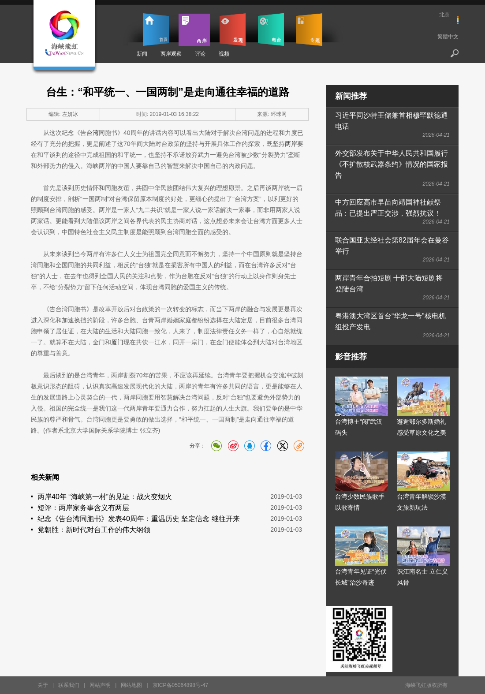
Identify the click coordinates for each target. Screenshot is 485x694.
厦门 (117, 342)
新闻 (142, 54)
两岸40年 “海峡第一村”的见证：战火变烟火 (104, 496)
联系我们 (68, 685)
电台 (271, 29)
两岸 (194, 29)
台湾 (92, 132)
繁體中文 (448, 37)
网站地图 (131, 685)
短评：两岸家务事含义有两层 (83, 507)
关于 (42, 685)
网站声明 (100, 685)
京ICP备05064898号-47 (181, 685)
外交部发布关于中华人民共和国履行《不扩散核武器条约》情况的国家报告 (391, 164)
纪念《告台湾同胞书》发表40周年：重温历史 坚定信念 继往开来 (138, 518)
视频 (224, 54)
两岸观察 (171, 54)
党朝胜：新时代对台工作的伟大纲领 (93, 530)
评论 (200, 54)
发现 (232, 29)
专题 (309, 29)
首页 (156, 29)
